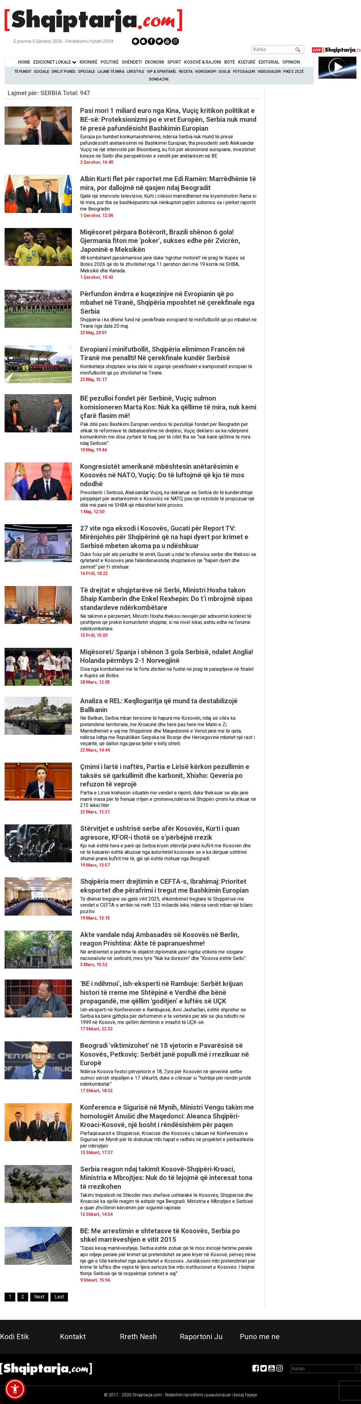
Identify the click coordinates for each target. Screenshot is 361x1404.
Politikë (110, 62)
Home (24, 62)
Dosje (225, 71)
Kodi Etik (14, 1336)
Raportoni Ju (201, 1336)
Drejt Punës (64, 71)
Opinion (291, 62)
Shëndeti (132, 62)
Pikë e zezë (293, 71)
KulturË (246, 62)
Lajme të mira (111, 71)
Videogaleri (269, 71)
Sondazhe (159, 79)
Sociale (41, 71)
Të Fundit (23, 71)
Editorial (269, 62)
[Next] (39, 1297)
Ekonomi (154, 62)
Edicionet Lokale (54, 62)
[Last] (59, 1297)
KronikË (89, 62)
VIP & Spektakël (162, 71)
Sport (174, 62)
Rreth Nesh (138, 1336)
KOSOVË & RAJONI (202, 62)
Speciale (86, 71)
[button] (15, 1389)
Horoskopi (205, 71)
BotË (229, 62)
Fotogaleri (244, 71)
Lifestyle (135, 71)
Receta (186, 71)
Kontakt (73, 1336)
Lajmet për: (49, 93)
